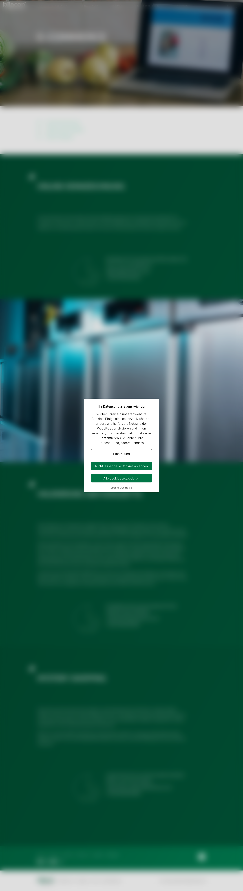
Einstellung (121, 454)
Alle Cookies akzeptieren (121, 478)
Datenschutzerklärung (121, 487)
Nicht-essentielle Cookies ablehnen (121, 466)
